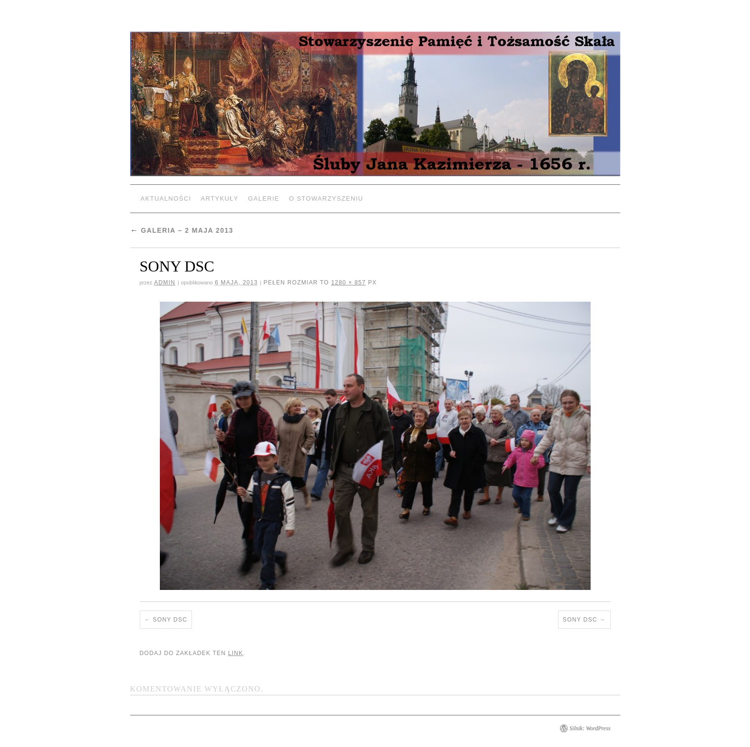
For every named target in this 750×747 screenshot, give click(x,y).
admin (165, 282)
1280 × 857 (348, 282)
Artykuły (220, 198)
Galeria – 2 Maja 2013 (182, 230)
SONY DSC (170, 619)
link (235, 653)
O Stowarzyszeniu (326, 198)
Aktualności (166, 198)
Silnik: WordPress (590, 728)
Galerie (263, 198)
